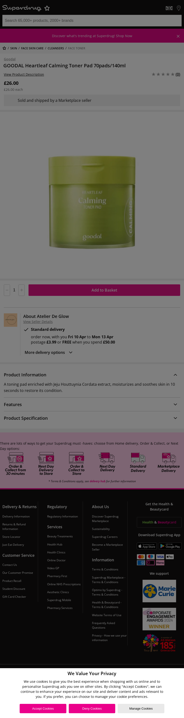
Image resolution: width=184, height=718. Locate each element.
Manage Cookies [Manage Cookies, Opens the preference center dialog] (141, 708)
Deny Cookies (92, 708)
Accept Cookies (43, 708)
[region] (92, 693)
